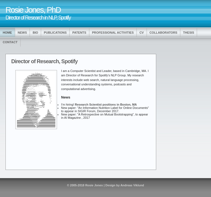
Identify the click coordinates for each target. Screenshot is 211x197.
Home (7, 32)
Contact (10, 42)
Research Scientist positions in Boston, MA (106, 104)
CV (141, 32)
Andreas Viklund (132, 185)
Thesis (188, 32)
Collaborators (164, 32)
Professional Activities (113, 32)
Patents (79, 32)
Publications (55, 32)
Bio (35, 32)
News (22, 32)
